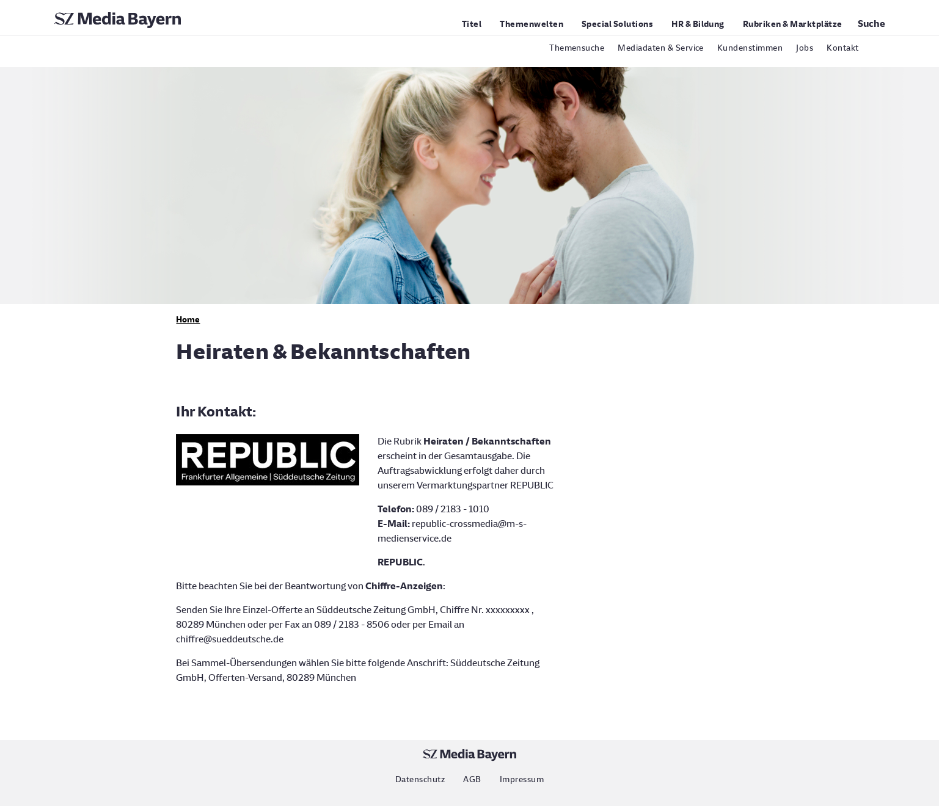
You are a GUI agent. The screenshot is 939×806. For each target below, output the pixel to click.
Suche (871, 23)
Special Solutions (617, 24)
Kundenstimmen (750, 48)
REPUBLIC (400, 562)
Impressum (522, 779)
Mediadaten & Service (661, 48)
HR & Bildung (698, 24)
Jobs (804, 48)
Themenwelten (531, 24)
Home (188, 319)
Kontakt (842, 48)
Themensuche (576, 48)
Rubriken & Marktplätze (792, 24)
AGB (472, 779)
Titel (471, 24)
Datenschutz (420, 779)
